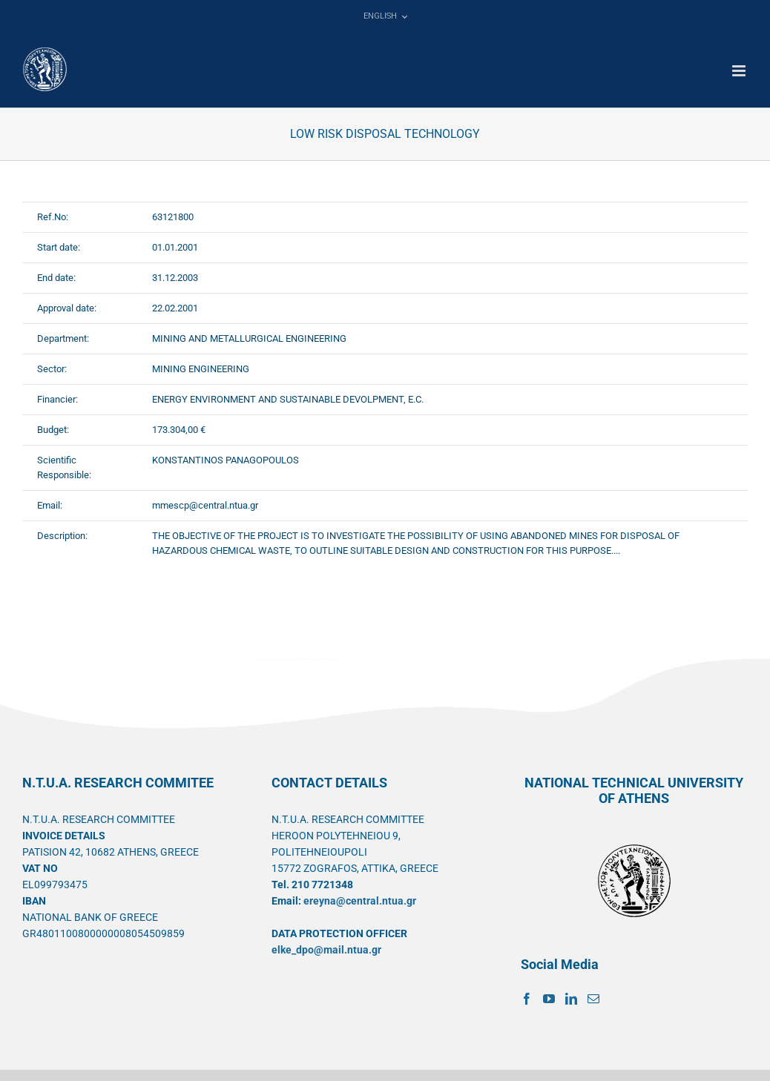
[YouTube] (549, 999)
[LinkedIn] (571, 999)
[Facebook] (527, 999)
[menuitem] (385, 16)
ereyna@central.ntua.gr (359, 901)
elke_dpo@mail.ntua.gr (326, 950)
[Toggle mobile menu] (740, 71)
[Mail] (593, 999)
